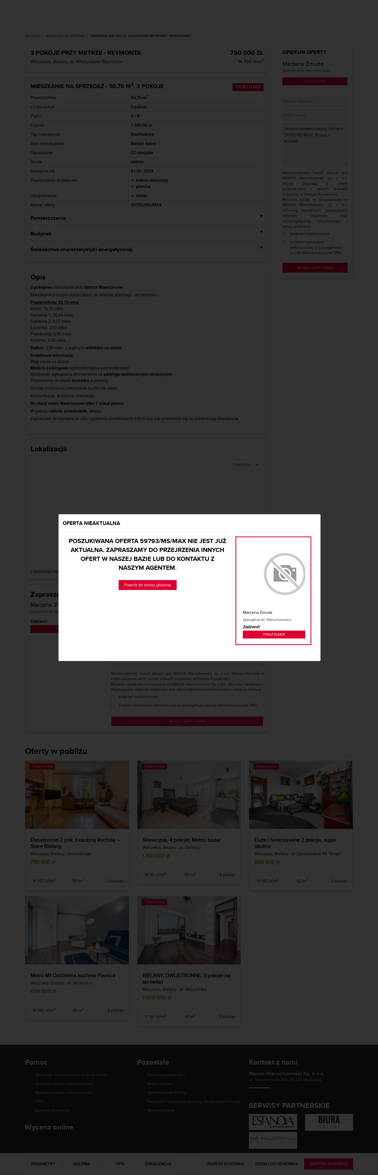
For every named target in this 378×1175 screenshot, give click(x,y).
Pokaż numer (274, 634)
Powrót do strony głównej (147, 585)
